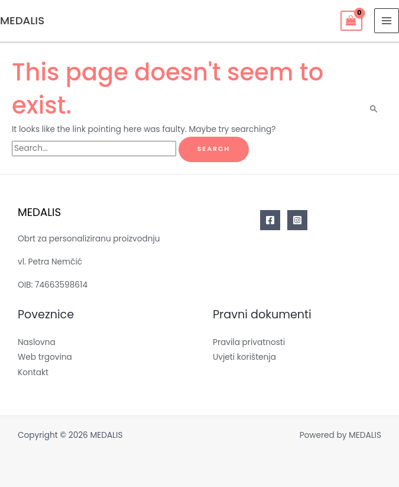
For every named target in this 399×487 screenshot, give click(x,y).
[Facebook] (270, 220)
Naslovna (37, 342)
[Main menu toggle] (387, 21)
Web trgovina (45, 357)
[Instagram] (297, 220)
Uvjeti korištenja (244, 357)
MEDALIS (22, 20)
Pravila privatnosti (249, 342)
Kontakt (33, 372)
